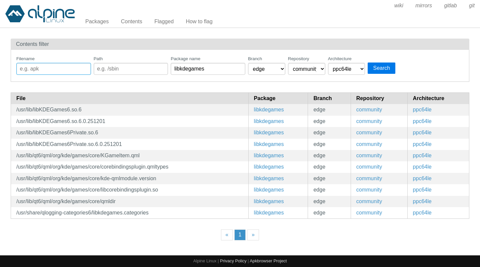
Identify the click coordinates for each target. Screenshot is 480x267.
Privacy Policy (233, 260)
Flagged (164, 21)
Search (381, 68)
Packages (97, 21)
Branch (255, 58)
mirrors (423, 5)
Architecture (340, 58)
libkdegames (269, 109)
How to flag (199, 21)
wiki (398, 5)
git (472, 5)
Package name (185, 58)
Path (98, 58)
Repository (298, 58)
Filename (25, 58)
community (369, 109)
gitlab (450, 5)
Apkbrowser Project (268, 260)
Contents (131, 21)
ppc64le (422, 109)
